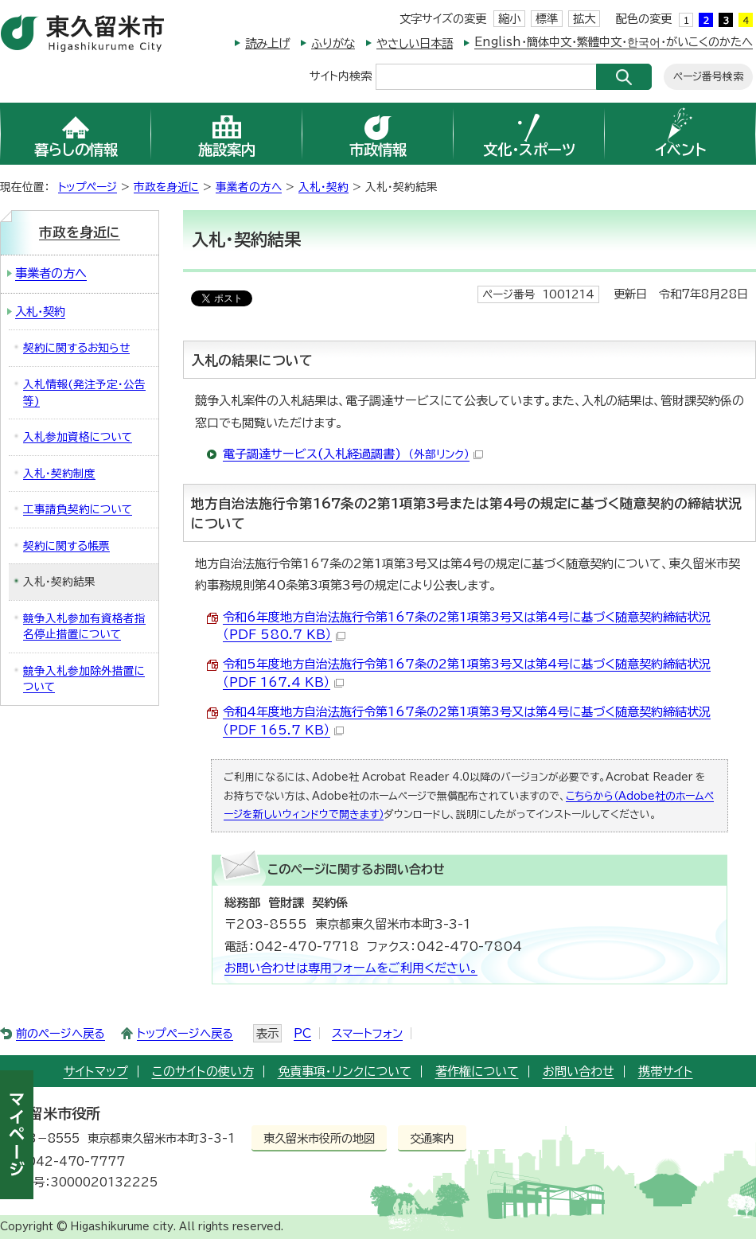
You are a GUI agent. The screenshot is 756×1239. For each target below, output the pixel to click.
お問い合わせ (578, 1071)
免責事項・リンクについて (344, 1071)
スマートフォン (367, 1033)
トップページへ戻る (185, 1033)
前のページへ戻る (60, 1033)
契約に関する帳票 (66, 545)
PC (302, 1033)
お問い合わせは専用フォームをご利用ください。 (350, 968)
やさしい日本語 (414, 43)
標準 (547, 19)
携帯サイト (665, 1071)
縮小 (509, 19)
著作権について (477, 1071)
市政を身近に (166, 187)
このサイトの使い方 (203, 1071)
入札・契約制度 (59, 473)
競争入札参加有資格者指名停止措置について (84, 627)
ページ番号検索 (708, 77)
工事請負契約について (77, 509)
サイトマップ (96, 1071)
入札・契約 (323, 187)
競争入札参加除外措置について (84, 679)
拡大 (584, 19)
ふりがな (333, 43)
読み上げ (267, 43)
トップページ (87, 187)
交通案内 (432, 1138)
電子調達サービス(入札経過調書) (353, 454)
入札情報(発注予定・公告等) (84, 393)
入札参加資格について (77, 436)
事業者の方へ (249, 187)
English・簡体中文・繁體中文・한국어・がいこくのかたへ (613, 42)
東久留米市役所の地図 (319, 1138)
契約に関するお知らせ (76, 347)
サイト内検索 (341, 75)
